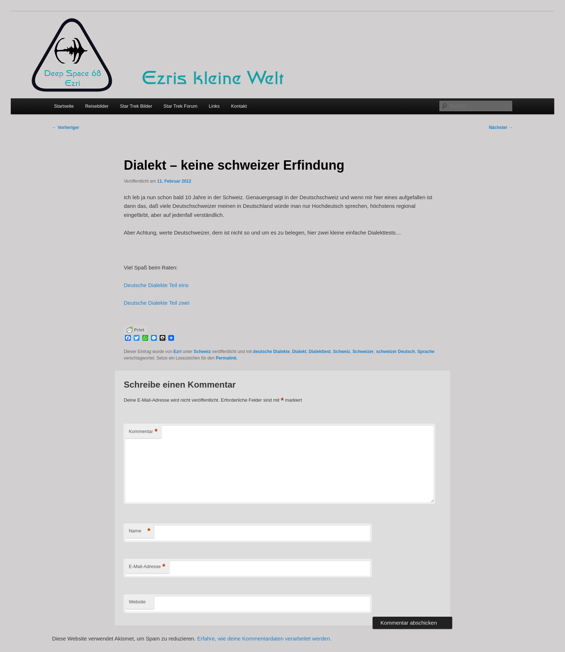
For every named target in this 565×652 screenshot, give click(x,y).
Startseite (64, 106)
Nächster (501, 127)
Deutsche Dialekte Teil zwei (156, 303)
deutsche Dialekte (271, 351)
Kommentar (143, 432)
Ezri (178, 351)
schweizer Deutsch (395, 351)
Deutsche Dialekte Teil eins (156, 285)
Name (139, 531)
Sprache (425, 351)
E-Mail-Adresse (147, 567)
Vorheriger (65, 127)
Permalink (226, 358)
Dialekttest (320, 351)
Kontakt (239, 106)
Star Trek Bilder (136, 106)
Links (214, 106)
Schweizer (363, 351)
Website (137, 601)
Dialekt (299, 351)
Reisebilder (96, 106)
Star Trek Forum (180, 106)
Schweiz (202, 351)
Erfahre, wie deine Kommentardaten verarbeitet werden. (264, 638)
